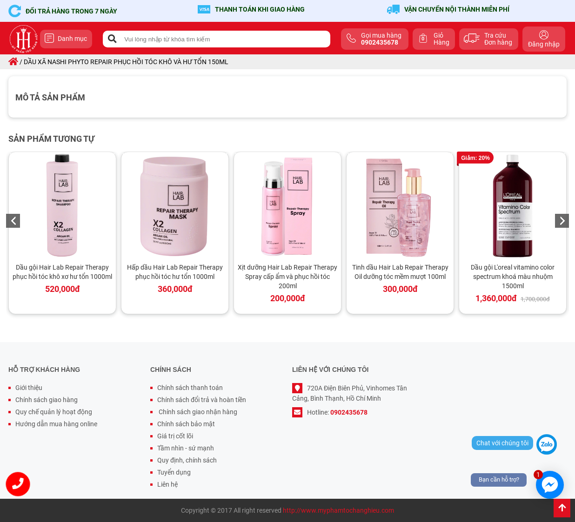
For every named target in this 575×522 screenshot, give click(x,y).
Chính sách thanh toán (190, 387)
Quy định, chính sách (187, 460)
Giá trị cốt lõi (175, 436)
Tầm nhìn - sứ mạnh (185, 448)
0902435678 (349, 412)
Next (562, 221)
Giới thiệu (28, 387)
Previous (13, 221)
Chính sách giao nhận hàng (197, 412)
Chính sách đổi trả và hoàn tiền (201, 399)
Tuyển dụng (174, 472)
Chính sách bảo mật (186, 424)
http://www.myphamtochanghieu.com (338, 510)
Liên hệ (167, 484)
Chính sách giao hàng (46, 399)
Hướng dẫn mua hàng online (56, 424)
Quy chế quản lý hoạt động (53, 412)
